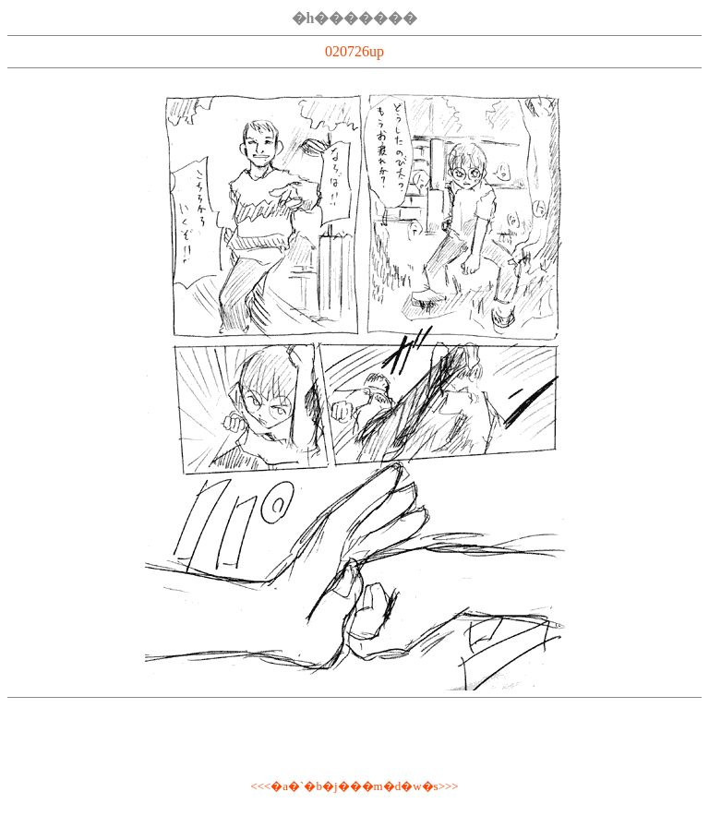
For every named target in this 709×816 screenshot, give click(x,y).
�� (350, 786)
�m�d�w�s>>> (410, 786)
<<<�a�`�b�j (293, 786)
